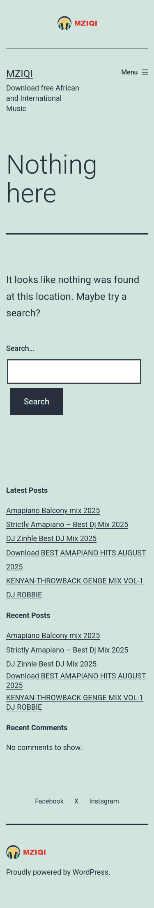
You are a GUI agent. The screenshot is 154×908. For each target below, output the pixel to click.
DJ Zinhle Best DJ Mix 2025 (51, 538)
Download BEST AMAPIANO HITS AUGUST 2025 (76, 680)
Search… (20, 348)
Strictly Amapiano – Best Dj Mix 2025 (67, 524)
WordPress (90, 872)
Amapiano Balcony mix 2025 (53, 510)
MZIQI (19, 73)
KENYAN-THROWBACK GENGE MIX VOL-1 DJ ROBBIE (74, 702)
